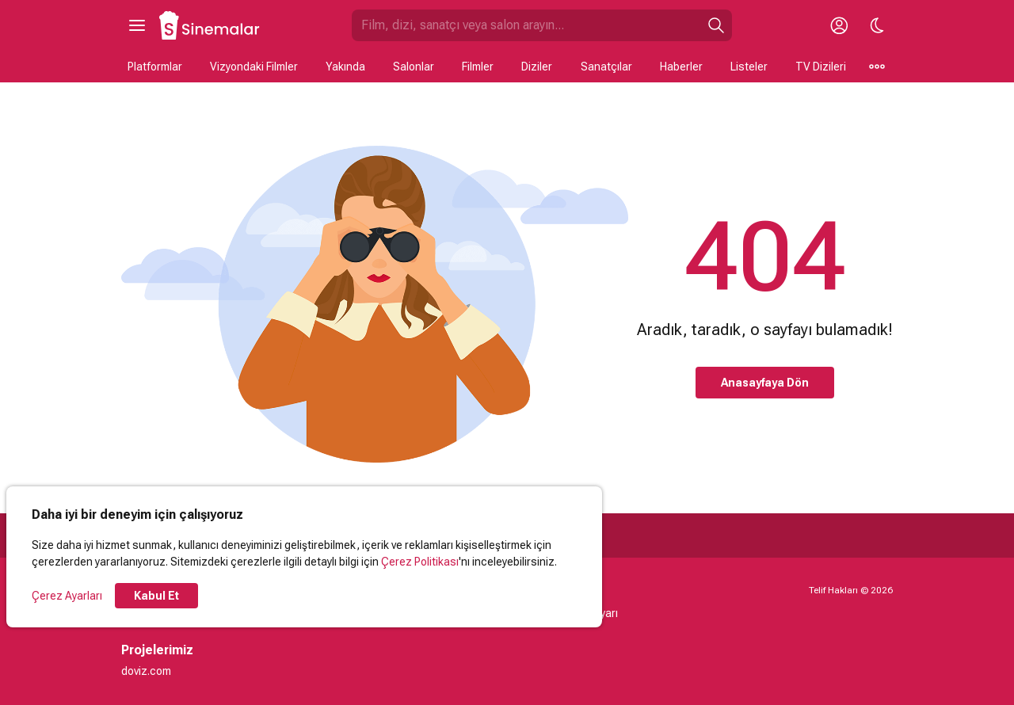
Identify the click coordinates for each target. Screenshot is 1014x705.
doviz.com (146, 671)
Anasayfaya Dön (765, 382)
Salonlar (413, 66)
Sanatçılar (606, 66)
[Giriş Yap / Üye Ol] (839, 25)
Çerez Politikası (420, 561)
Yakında (345, 66)
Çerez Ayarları (67, 595)
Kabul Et (156, 595)
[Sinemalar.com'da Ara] (526, 25)
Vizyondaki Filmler (254, 66)
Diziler (536, 66)
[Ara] (716, 25)
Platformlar (155, 66)
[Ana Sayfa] (210, 25)
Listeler (749, 66)
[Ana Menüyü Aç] (137, 25)
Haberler (681, 66)
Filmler (478, 66)
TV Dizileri (820, 66)
